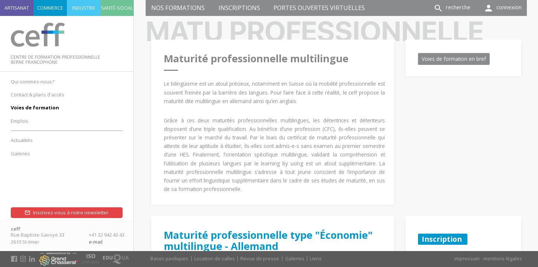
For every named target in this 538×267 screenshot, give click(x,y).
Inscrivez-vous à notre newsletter (70, 212)
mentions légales (502, 258)
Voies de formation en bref (454, 58)
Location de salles (214, 258)
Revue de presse (259, 258)
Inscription (443, 239)
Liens (316, 258)
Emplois (19, 121)
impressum (467, 258)
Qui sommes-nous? (32, 81)
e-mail (96, 241)
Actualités (22, 140)
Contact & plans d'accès (37, 94)
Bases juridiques (169, 258)
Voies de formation (35, 107)
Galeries (294, 258)
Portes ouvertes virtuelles (319, 7)
